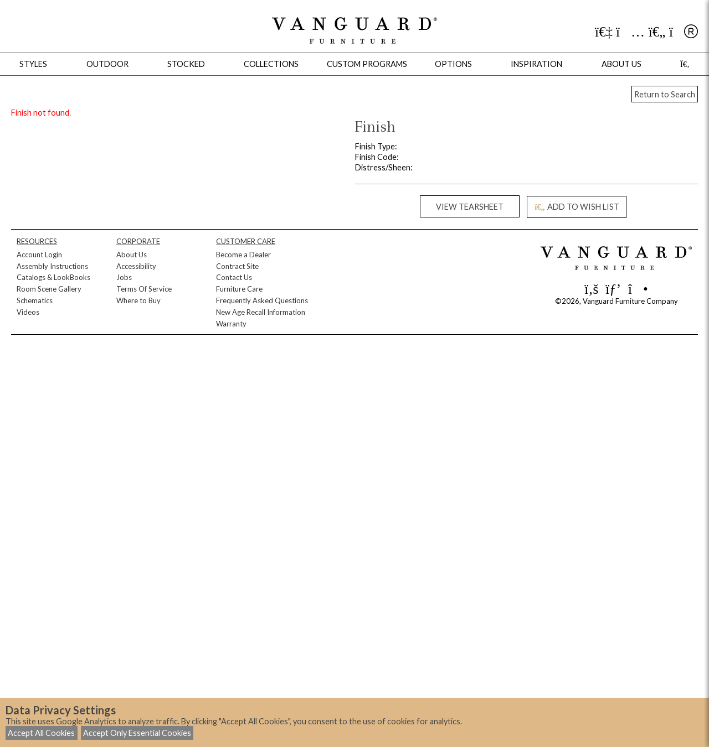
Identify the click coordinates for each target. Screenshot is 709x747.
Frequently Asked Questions (262, 300)
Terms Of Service (144, 288)
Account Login (39, 254)
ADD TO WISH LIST (577, 206)
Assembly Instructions (52, 266)
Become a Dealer (243, 254)
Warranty (231, 323)
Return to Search (664, 94)
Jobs (124, 277)
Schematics (35, 300)
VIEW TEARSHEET (470, 206)
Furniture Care (239, 288)
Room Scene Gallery (49, 288)
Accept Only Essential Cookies (137, 733)
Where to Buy (138, 300)
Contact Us (234, 277)
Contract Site (237, 266)
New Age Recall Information (260, 312)
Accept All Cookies (41, 733)
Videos (28, 312)
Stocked (186, 64)
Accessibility (136, 266)
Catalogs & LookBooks (53, 277)
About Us (131, 254)
